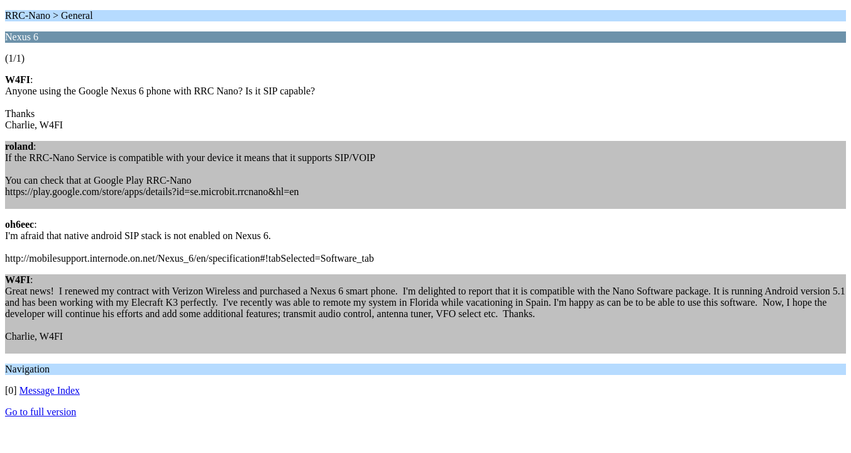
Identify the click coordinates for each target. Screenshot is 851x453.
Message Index (49, 390)
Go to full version (40, 411)
